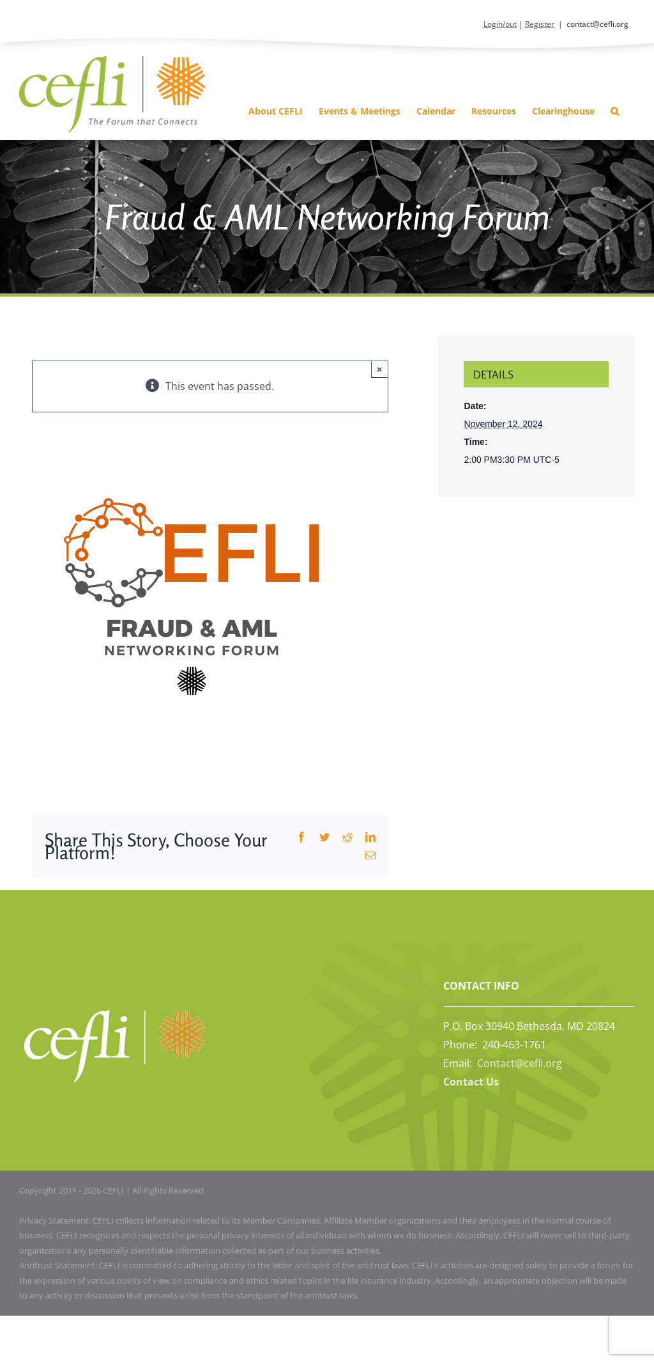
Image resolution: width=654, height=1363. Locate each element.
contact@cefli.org (597, 24)
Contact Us (471, 1082)
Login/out (500, 24)
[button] (615, 111)
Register (539, 24)
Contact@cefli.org (519, 1063)
